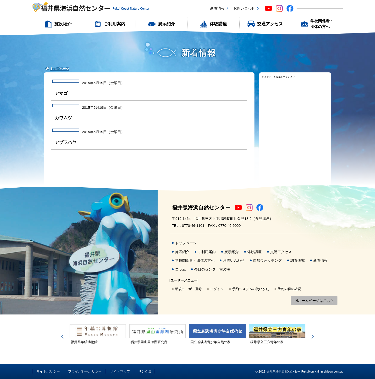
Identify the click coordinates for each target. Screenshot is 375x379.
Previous (63, 336)
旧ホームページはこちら (314, 300)
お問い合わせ (244, 8)
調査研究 (297, 260)
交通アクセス (270, 24)
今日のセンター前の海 (212, 269)
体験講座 (218, 24)
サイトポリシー (48, 371)
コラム (180, 269)
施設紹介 (63, 24)
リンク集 (145, 371)
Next (311, 336)
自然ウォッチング (267, 260)
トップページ (186, 243)
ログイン (217, 289)
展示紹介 (166, 24)
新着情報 (217, 8)
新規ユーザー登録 (188, 289)
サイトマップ (120, 371)
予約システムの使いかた (250, 289)
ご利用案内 (114, 24)
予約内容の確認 (289, 289)
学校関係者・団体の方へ (321, 24)
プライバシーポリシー (85, 371)
